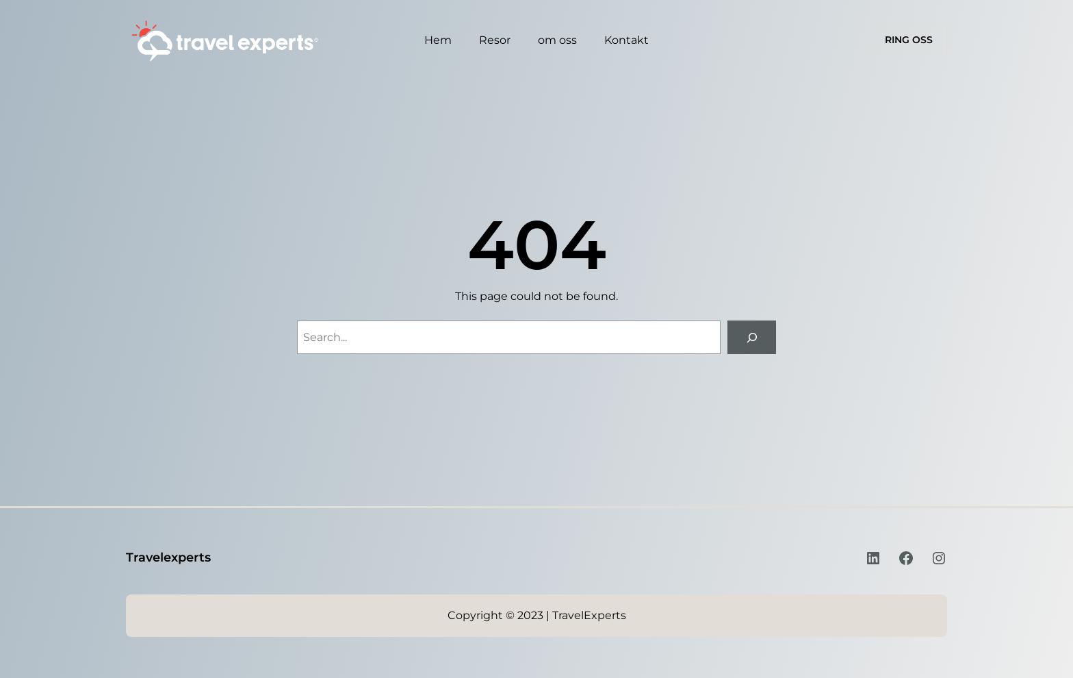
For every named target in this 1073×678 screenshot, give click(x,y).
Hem (438, 40)
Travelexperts (168, 557)
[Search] (751, 337)
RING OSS (909, 40)
